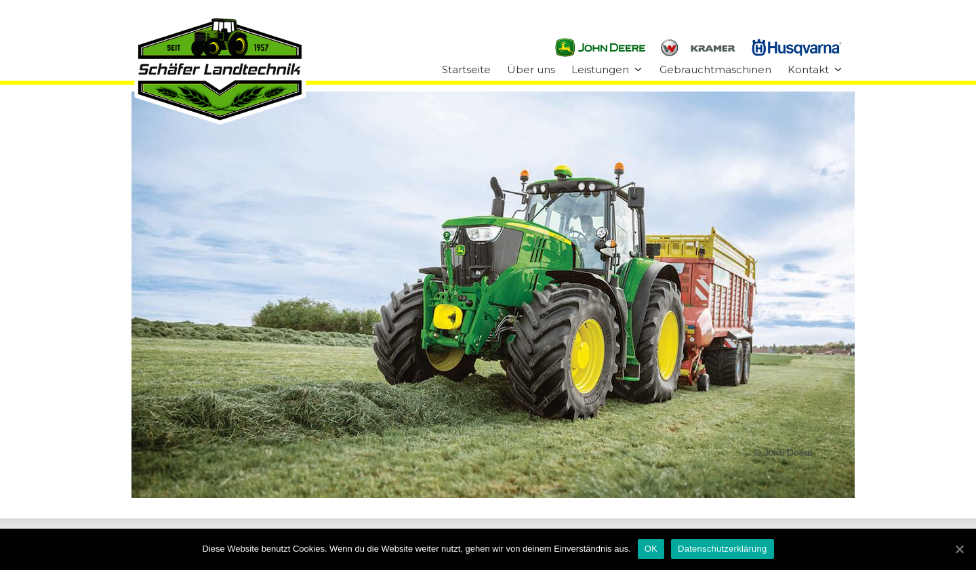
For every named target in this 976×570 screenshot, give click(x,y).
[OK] (959, 549)
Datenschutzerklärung (722, 549)
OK (651, 549)
